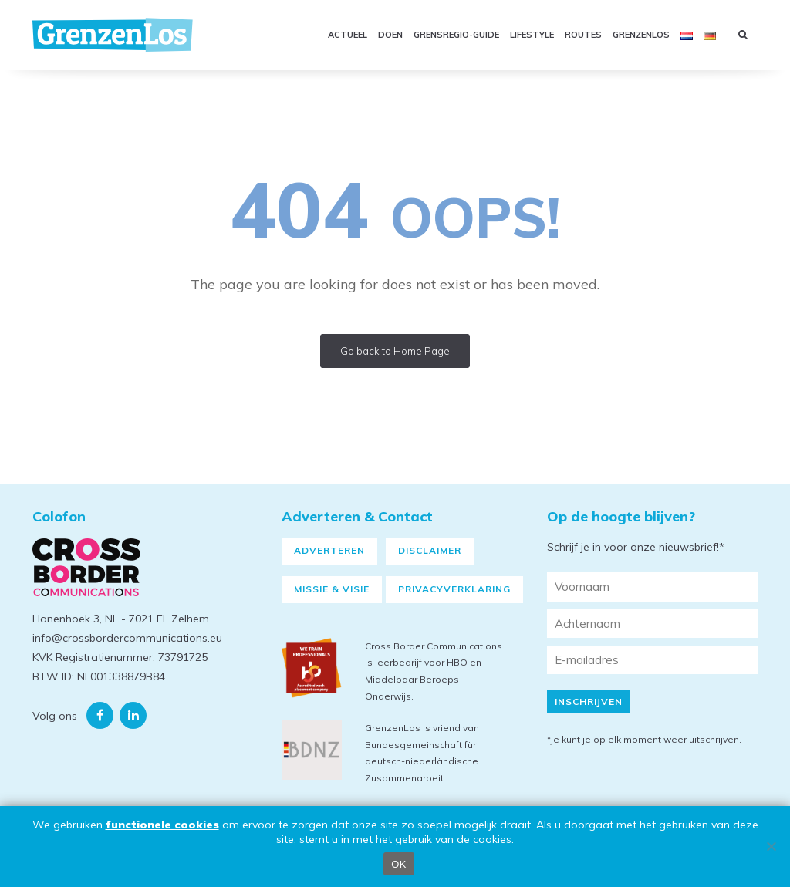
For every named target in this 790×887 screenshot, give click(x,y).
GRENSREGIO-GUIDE (456, 34)
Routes (583, 34)
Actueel (347, 34)
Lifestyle (532, 34)
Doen (390, 34)
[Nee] (770, 846)
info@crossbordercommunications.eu (127, 638)
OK (398, 864)
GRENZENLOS (641, 34)
